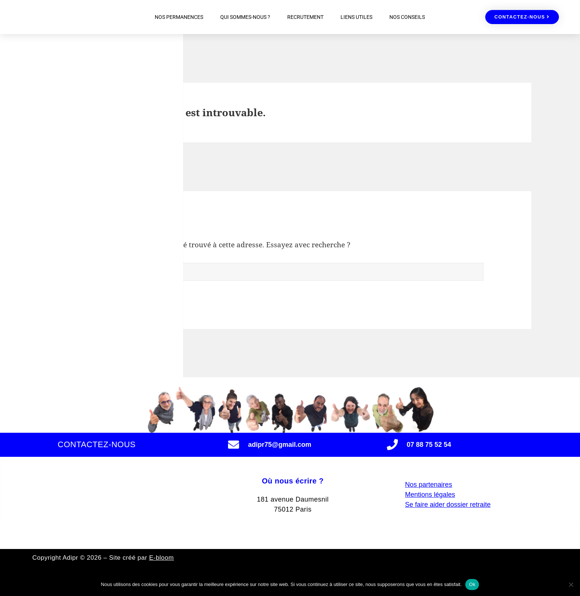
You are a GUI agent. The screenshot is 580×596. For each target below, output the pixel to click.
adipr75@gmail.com (279, 444)
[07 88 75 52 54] (392, 444)
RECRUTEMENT (305, 17)
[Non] (570, 584)
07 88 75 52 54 (429, 444)
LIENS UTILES (356, 17)
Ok (472, 584)
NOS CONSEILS (407, 17)
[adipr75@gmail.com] (233, 444)
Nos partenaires (428, 494)
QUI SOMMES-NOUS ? (245, 17)
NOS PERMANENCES (179, 17)
